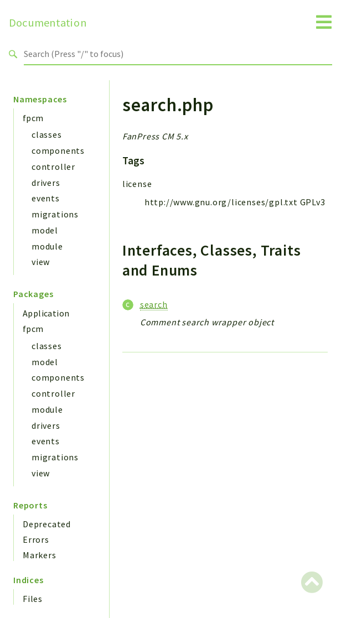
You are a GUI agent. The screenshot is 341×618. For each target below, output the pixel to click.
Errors (36, 539)
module (47, 246)
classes (47, 134)
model (45, 230)
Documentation (48, 22)
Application (46, 313)
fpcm (33, 117)
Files (33, 598)
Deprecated (47, 523)
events (46, 198)
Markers (39, 554)
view (41, 261)
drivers (46, 182)
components (58, 150)
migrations (55, 214)
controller (53, 166)
